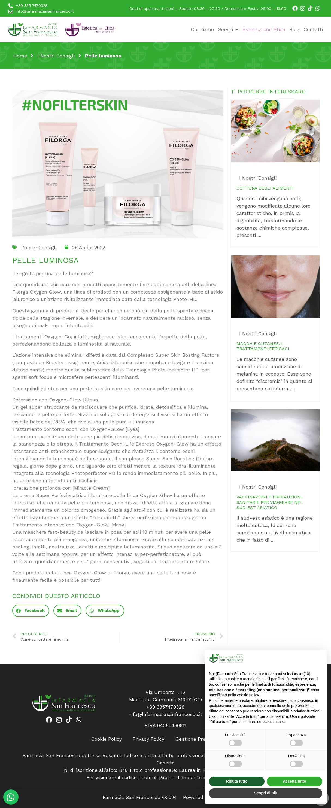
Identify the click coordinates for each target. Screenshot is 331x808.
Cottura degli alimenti (265, 188)
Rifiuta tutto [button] (237, 781)
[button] (30, 611)
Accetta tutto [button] (294, 781)
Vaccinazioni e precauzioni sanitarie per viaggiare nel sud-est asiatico (269, 502)
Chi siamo (202, 29)
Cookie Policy (106, 739)
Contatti (313, 29)
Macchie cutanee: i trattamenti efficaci (262, 346)
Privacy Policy (148, 739)
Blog (294, 29)
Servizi (228, 29)
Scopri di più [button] (265, 793)
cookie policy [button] (248, 695)
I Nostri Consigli (56, 56)
